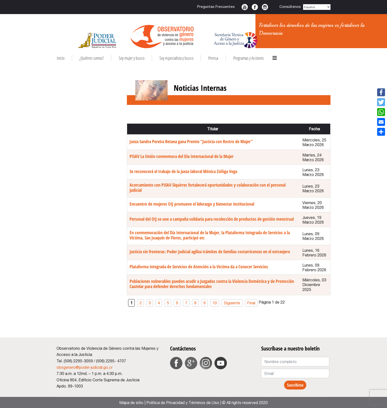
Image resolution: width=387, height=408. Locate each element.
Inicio (60, 58)
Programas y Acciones (248, 58)
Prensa (213, 58)
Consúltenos (290, 6)
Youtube (245, 7)
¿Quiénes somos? (91, 58)
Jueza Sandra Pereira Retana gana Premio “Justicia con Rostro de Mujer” (191, 141)
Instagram (265, 7)
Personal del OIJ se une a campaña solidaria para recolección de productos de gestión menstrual (212, 219)
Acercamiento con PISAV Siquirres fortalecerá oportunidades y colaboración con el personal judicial (208, 187)
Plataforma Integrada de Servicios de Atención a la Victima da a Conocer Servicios (199, 267)
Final (251, 303)
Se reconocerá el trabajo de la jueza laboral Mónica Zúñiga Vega (183, 171)
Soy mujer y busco (131, 58)
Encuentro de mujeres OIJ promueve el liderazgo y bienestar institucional (192, 204)
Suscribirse (295, 385)
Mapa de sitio (131, 402)
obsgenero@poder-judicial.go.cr (85, 367)
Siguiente (232, 303)
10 (215, 303)
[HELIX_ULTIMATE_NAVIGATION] (274, 58)
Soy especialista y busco (176, 58)
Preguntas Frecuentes (216, 6)
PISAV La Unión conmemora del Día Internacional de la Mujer (181, 156)
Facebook (255, 7)
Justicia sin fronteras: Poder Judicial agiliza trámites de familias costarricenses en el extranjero (210, 251)
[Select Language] (317, 7)
